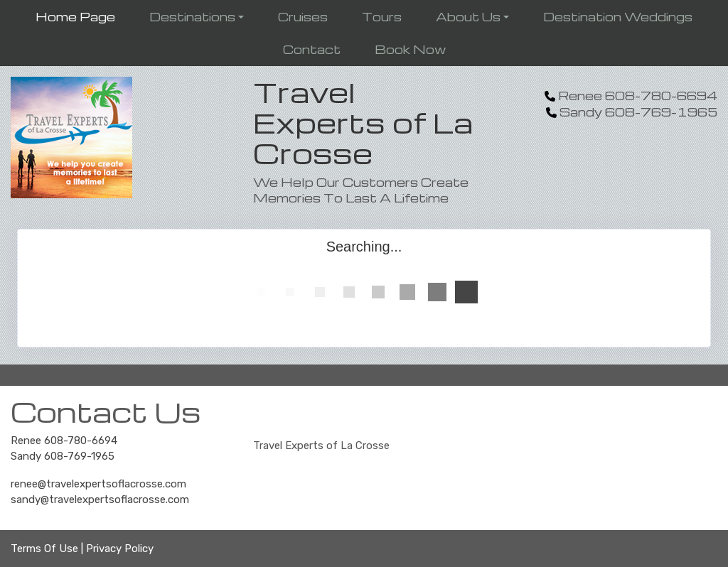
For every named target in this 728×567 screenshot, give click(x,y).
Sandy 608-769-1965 (62, 456)
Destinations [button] (192, 16)
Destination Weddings (617, 16)
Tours (382, 16)
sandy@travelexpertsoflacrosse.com (100, 499)
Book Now (410, 49)
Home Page (75, 16)
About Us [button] (468, 16)
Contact (312, 49)
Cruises (303, 16)
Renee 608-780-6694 (64, 440)
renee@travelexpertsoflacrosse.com (98, 483)
